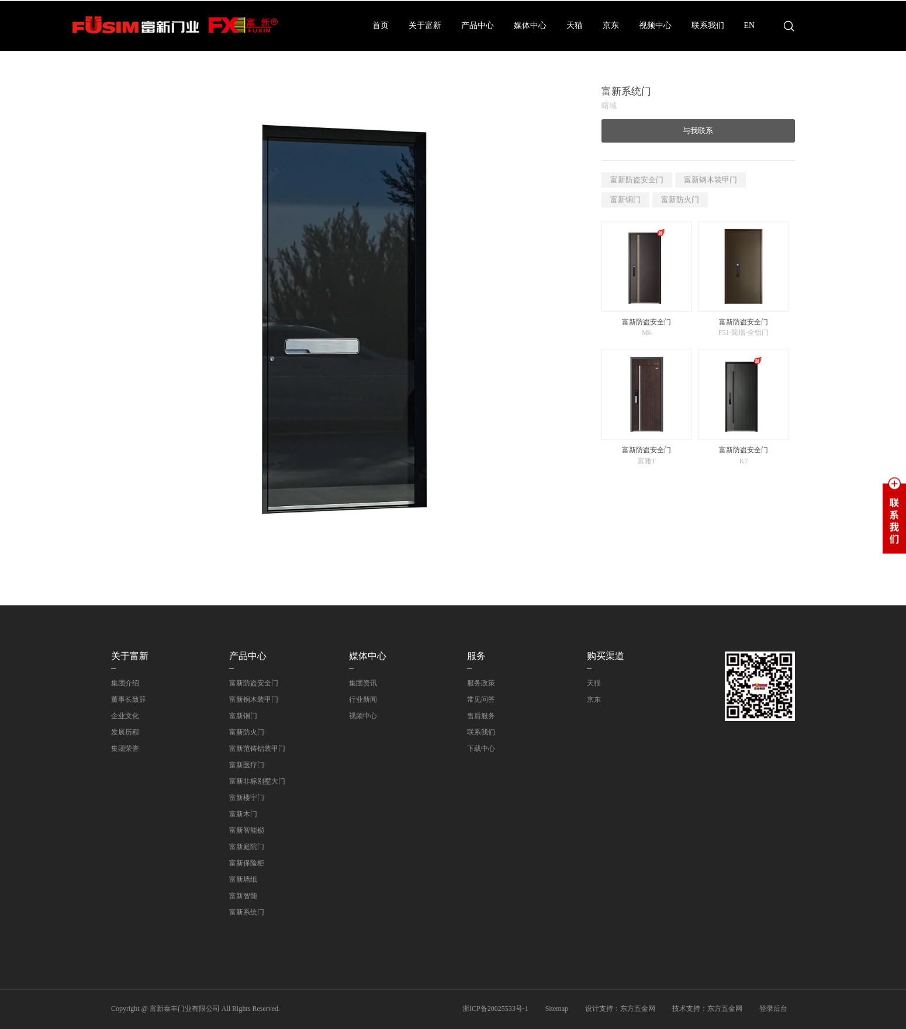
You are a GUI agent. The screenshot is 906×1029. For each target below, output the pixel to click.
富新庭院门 (246, 847)
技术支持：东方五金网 (707, 1008)
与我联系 (698, 130)
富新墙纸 (243, 879)
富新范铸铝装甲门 (257, 748)
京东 (611, 25)
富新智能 (243, 896)
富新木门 (243, 814)
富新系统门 (246, 912)
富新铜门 (625, 199)
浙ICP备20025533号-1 (495, 1008)
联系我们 (707, 25)
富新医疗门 (246, 765)
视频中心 (655, 25)
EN (749, 25)
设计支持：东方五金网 (620, 1008)
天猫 (574, 25)
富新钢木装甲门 (710, 179)
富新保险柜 (246, 863)
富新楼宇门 (246, 798)
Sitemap (556, 1008)
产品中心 (477, 25)
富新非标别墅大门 (257, 781)
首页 (380, 25)
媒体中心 (530, 25)
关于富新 (425, 25)
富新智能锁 (246, 830)
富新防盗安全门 (636, 179)
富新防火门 (680, 199)
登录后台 (773, 1008)
